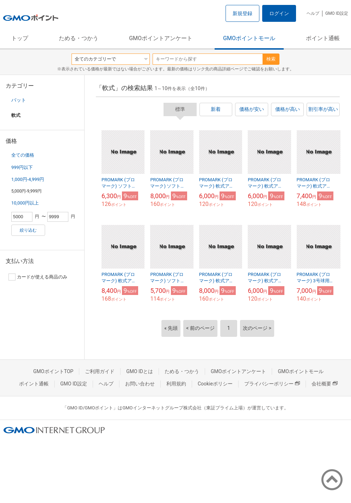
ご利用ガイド (100, 371)
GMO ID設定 (336, 13)
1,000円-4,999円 (27, 179)
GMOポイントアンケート (160, 38)
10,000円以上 (25, 203)
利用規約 (176, 383)
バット (18, 100)
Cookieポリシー (215, 383)
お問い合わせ (140, 383)
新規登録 (242, 13)
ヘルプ (313, 13)
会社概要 (325, 383)
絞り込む (28, 230)
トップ (19, 38)
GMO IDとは (139, 371)
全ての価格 (22, 155)
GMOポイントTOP (53, 371)
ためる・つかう (78, 38)
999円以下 (22, 167)
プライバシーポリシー (272, 383)
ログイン (279, 13)
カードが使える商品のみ (37, 277)
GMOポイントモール (249, 38)
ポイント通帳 (323, 38)
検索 (271, 59)
